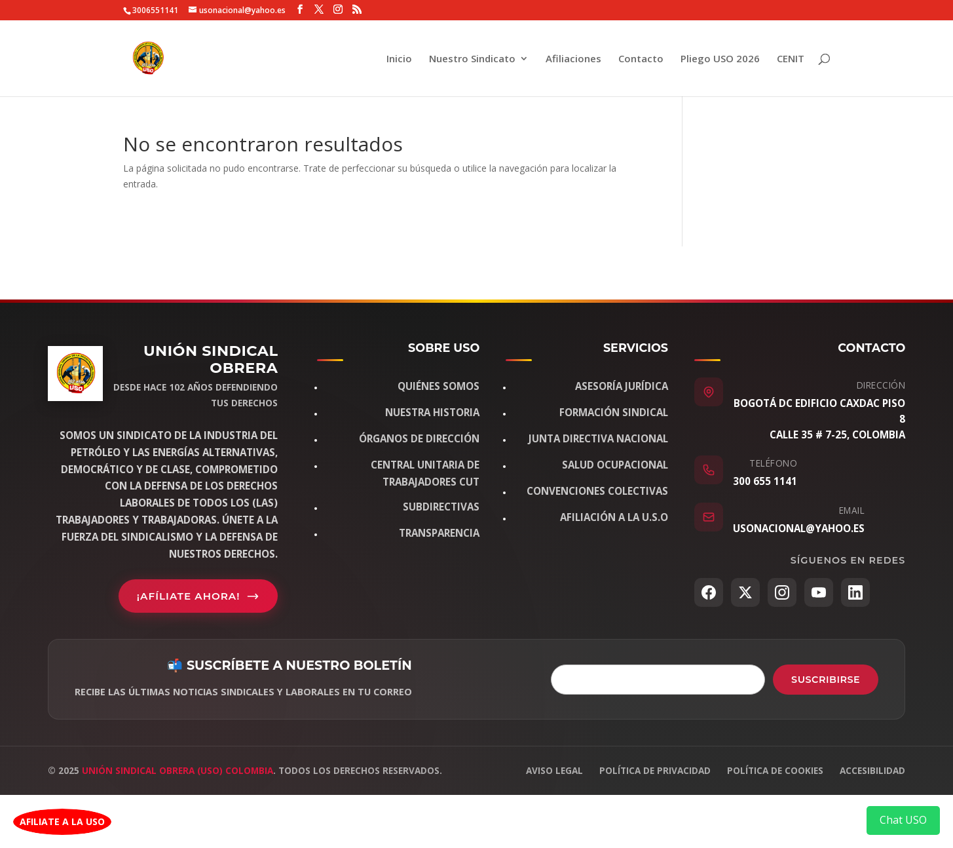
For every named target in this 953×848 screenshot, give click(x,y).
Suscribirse (825, 679)
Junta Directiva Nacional (598, 438)
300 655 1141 (765, 481)
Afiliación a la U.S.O (614, 517)
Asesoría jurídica (621, 386)
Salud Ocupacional (615, 464)
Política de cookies (775, 770)
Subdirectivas (441, 506)
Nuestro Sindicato (472, 59)
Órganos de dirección (419, 438)
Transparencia (439, 532)
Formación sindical (613, 412)
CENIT (790, 59)
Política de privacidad (655, 770)
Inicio (399, 59)
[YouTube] (818, 592)
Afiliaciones (573, 59)
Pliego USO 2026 (720, 59)
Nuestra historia (432, 412)
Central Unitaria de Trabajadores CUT (425, 473)
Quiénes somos (438, 386)
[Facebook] (708, 592)
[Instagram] (782, 592)
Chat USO (903, 820)
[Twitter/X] (745, 592)
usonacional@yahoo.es (799, 528)
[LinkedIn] (855, 592)
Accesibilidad (872, 770)
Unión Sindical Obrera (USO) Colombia (177, 770)
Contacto (640, 59)
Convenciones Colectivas (597, 490)
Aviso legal (554, 770)
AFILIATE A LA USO (62, 821)
